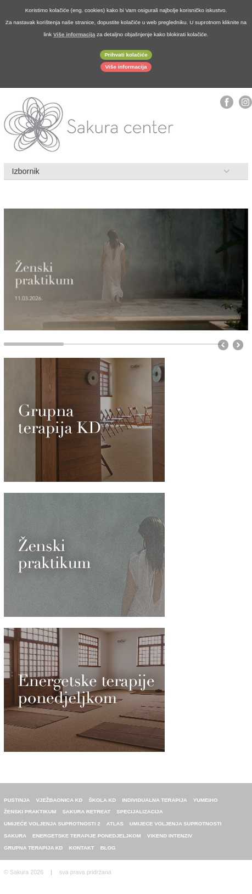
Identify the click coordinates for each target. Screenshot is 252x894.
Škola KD (102, 800)
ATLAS (115, 823)
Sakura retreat (86, 811)
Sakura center (89, 124)
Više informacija (126, 67)
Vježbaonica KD (59, 800)
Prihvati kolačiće (126, 55)
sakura (15, 836)
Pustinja (17, 800)
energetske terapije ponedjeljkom (86, 836)
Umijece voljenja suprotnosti (176, 823)
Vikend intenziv (170, 836)
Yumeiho (205, 800)
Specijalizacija (139, 811)
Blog (108, 848)
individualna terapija (154, 800)
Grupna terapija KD (33, 848)
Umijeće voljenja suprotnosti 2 (52, 823)
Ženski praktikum (30, 811)
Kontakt (81, 848)
